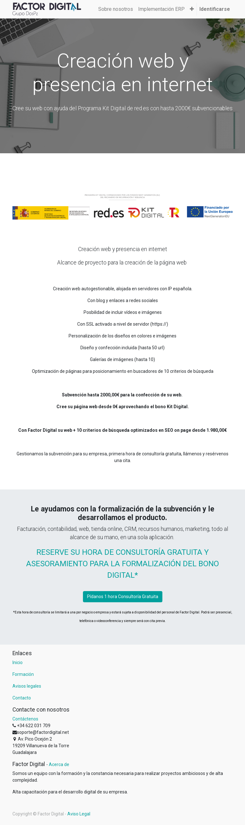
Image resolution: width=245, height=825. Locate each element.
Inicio (17, 662)
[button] (192, 9)
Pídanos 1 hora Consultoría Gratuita (122, 596)
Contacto (21, 697)
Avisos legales (26, 686)
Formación (23, 674)
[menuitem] (116, 9)
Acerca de (59, 764)
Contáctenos (25, 718)
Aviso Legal (78, 813)
